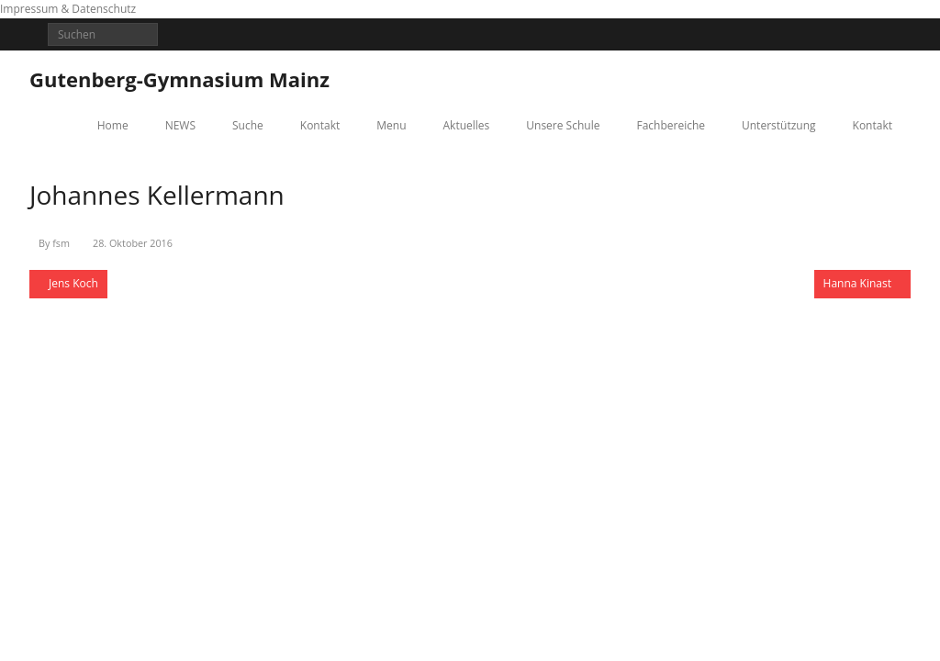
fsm (61, 243)
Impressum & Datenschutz (68, 9)
